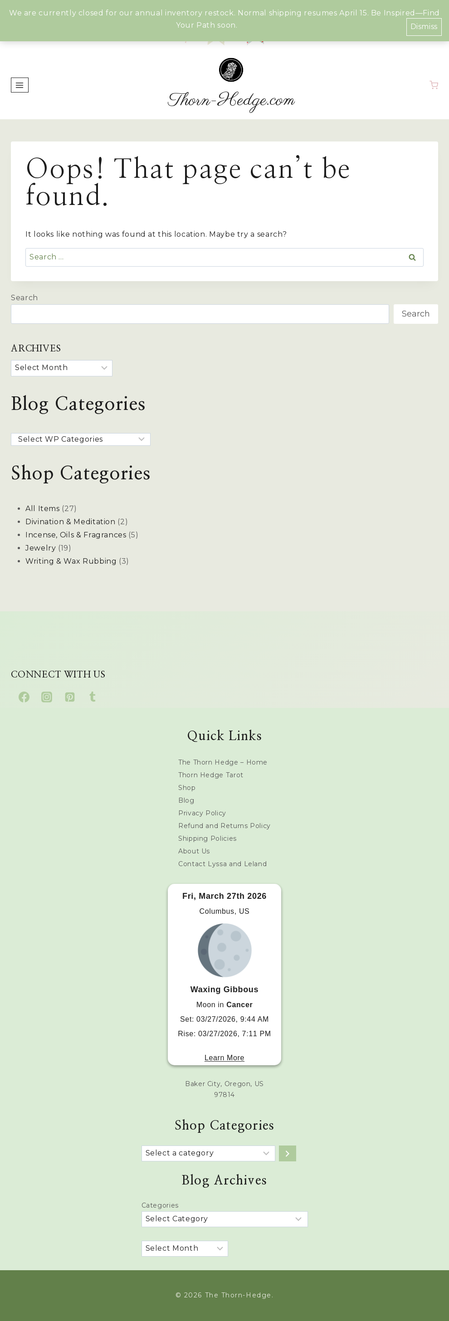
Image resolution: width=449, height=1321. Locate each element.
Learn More (224, 1058)
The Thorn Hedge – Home (223, 762)
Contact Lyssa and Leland (222, 864)
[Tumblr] (92, 697)
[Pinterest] (70, 697)
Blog (186, 800)
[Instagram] (47, 697)
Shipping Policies (207, 838)
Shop (187, 788)
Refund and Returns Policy (224, 826)
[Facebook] (24, 697)
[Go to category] (287, 1153)
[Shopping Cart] (433, 85)
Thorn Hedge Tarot (211, 775)
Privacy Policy (202, 813)
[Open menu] (20, 85)
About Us (194, 851)
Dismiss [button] (424, 25)
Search (24, 297)
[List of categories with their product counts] (208, 1153)
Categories (160, 1205)
